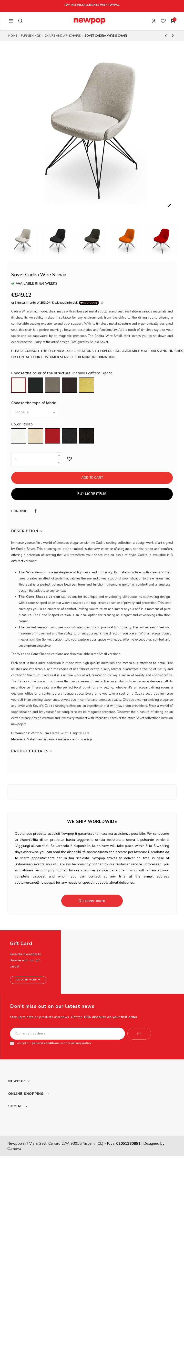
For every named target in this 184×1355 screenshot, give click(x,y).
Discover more (92, 900)
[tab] (92, 531)
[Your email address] (67, 1034)
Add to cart (92, 478)
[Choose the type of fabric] (34, 412)
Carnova (14, 1148)
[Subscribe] (139, 1034)
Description (26, 531)
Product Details (31, 751)
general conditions (46, 1043)
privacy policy (81, 1043)
